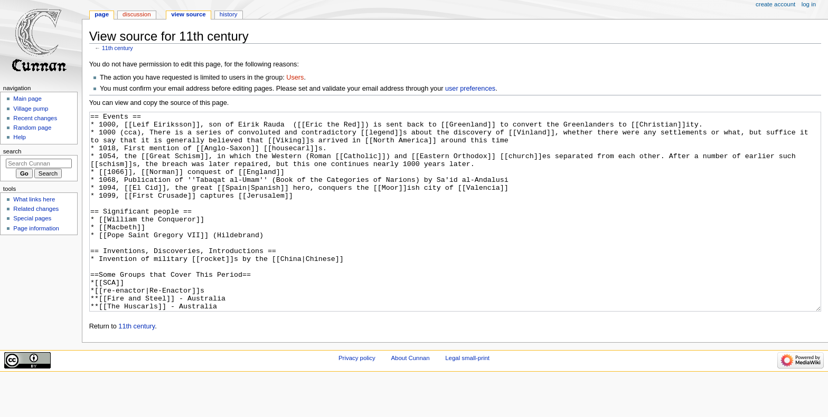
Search (12, 151)
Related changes (36, 209)
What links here (34, 199)
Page (102, 14)
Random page (32, 127)
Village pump (30, 108)
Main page (27, 98)
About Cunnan (410, 397)
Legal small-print (467, 397)
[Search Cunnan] (39, 163)
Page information (36, 228)
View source (188, 14)
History (229, 14)
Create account (775, 4)
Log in (809, 4)
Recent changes (35, 118)
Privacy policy (356, 397)
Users (295, 77)
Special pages (32, 218)
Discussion (136, 14)
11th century (117, 48)
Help (19, 137)
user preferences (470, 88)
